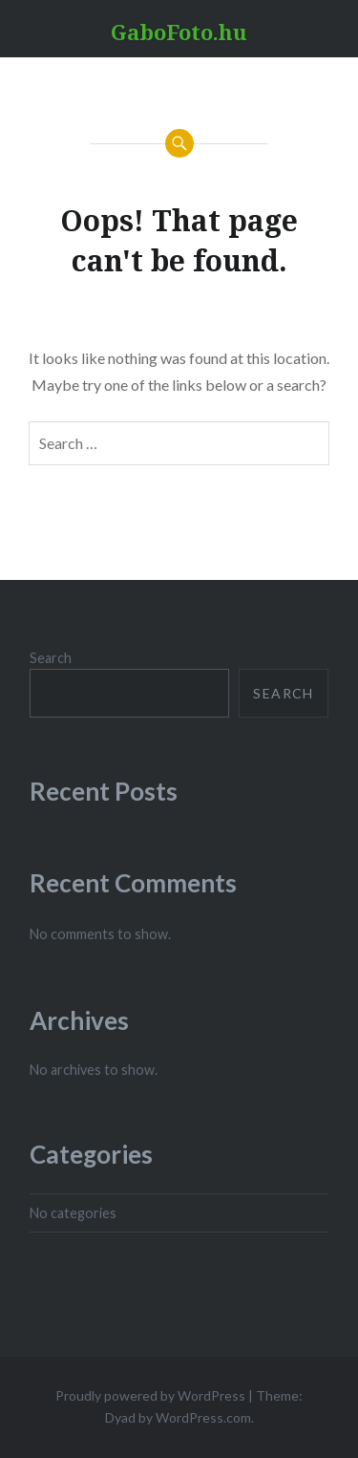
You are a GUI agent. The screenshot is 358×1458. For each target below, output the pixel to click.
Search (51, 658)
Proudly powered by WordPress (150, 1395)
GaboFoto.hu (179, 31)
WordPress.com (203, 1417)
